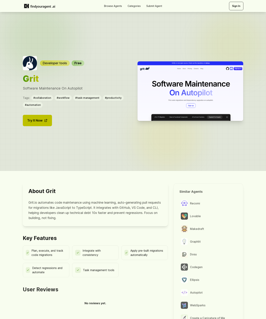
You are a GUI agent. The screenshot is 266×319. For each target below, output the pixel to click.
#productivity (113, 97)
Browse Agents (113, 5)
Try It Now (37, 120)
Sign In (236, 5)
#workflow (63, 97)
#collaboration (42, 97)
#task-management (87, 97)
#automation (33, 104)
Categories (134, 5)
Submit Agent (154, 5)
